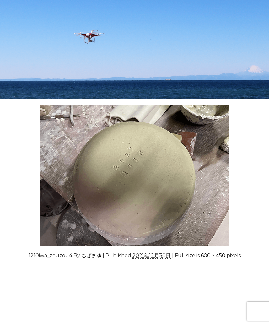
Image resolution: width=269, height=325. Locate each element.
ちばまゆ (91, 255)
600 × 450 (213, 255)
